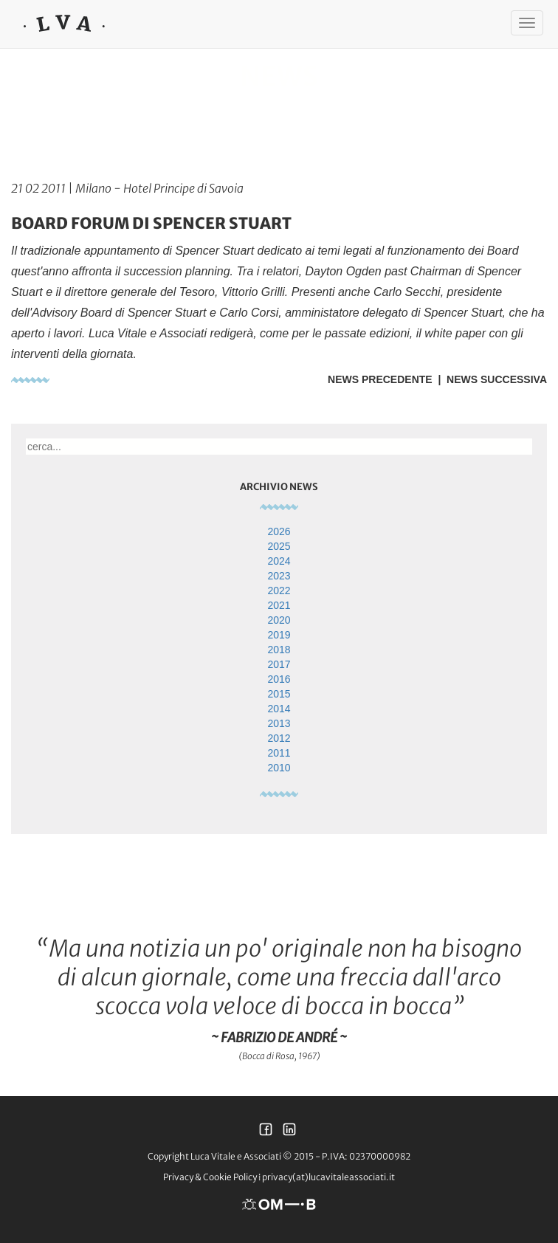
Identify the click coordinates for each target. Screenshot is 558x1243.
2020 (278, 620)
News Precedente (380, 379)
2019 (278, 635)
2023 (278, 576)
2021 (278, 605)
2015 (278, 694)
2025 (278, 546)
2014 (278, 709)
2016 (278, 679)
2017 (278, 664)
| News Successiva (490, 379)
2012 (278, 738)
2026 (278, 531)
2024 (278, 561)
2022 (278, 590)
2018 (278, 649)
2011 (278, 753)
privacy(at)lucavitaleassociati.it (328, 1176)
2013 (278, 723)
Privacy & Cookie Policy (210, 1176)
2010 (278, 768)
